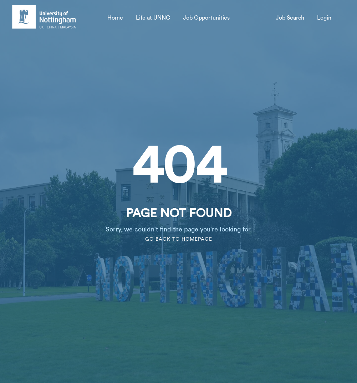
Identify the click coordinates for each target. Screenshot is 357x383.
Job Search (290, 18)
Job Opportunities (206, 18)
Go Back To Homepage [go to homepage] (178, 239)
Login (324, 18)
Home (115, 18)
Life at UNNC (153, 18)
